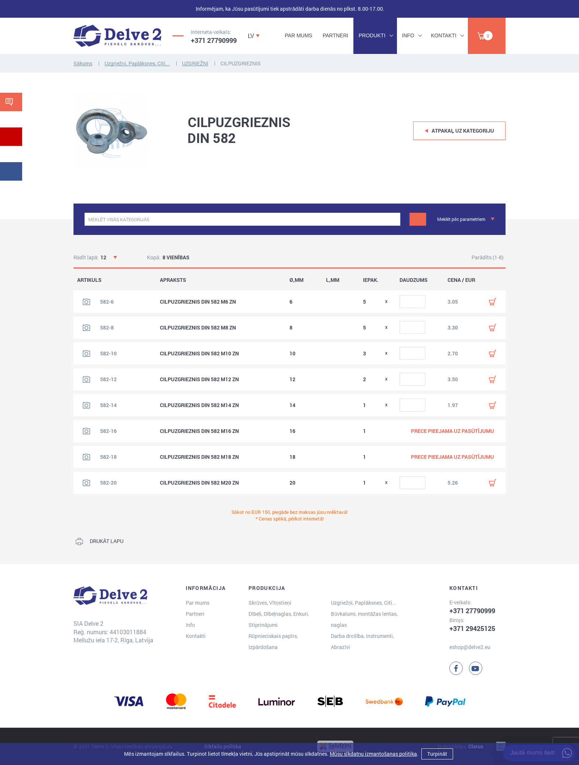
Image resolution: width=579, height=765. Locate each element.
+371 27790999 (214, 40)
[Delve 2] (117, 36)
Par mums (298, 35)
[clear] (393, 219)
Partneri (336, 35)
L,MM (332, 280)
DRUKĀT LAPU (106, 540)
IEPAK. (370, 280)
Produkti (372, 35)
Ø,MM (297, 280)
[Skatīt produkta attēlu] (86, 301)
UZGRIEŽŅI (195, 63)
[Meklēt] (418, 219)
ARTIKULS (89, 280)
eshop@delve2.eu (469, 646)
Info (408, 35)
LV (251, 36)
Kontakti (443, 35)
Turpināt (437, 753)
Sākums (82, 63)
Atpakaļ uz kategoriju (463, 130)
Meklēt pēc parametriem (461, 219)
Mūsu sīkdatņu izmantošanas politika (373, 753)
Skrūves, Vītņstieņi (270, 602)
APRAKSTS (173, 280)
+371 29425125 (472, 628)
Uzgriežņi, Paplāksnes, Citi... (137, 63)
